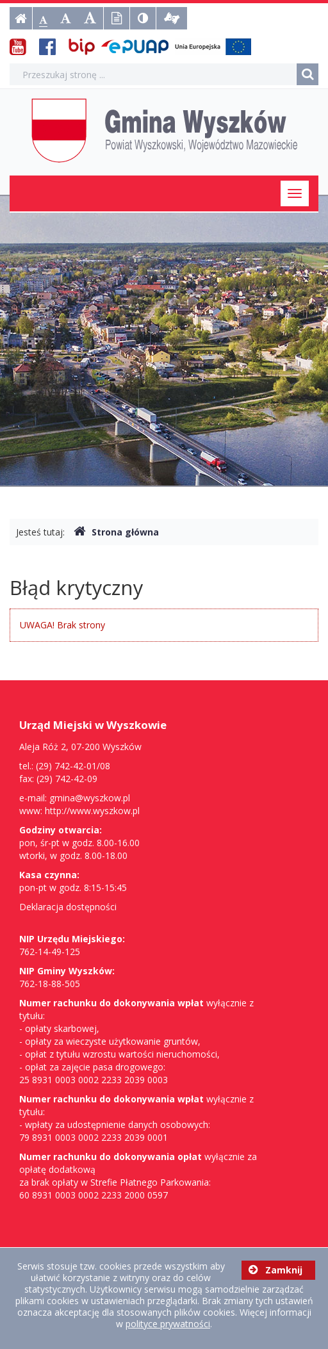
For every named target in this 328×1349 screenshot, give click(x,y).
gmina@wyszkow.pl (89, 798)
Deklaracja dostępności (68, 907)
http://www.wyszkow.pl (92, 811)
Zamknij (275, 1270)
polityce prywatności (168, 1324)
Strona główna (116, 532)
